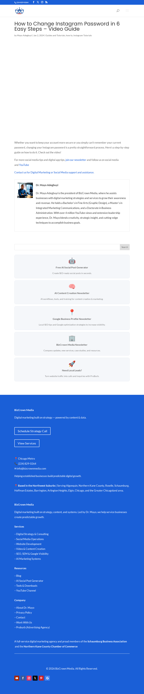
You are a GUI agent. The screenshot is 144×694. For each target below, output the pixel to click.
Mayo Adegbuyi (24, 35)
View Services (27, 443)
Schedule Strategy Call (32, 431)
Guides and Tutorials (55, 35)
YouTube (24, 164)
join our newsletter (76, 159)
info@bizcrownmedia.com (33, 468)
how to (69, 35)
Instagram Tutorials (82, 35)
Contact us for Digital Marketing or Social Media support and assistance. (54, 172)
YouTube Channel (26, 590)
